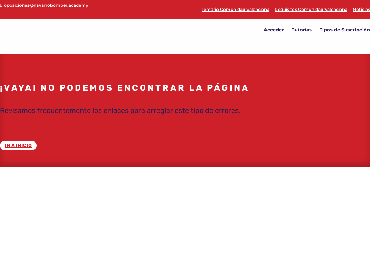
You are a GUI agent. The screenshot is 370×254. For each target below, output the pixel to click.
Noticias (361, 9)
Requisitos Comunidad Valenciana (311, 9)
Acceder (274, 29)
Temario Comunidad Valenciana (235, 9)
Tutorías (302, 29)
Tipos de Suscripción (345, 29)
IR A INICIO (18, 146)
